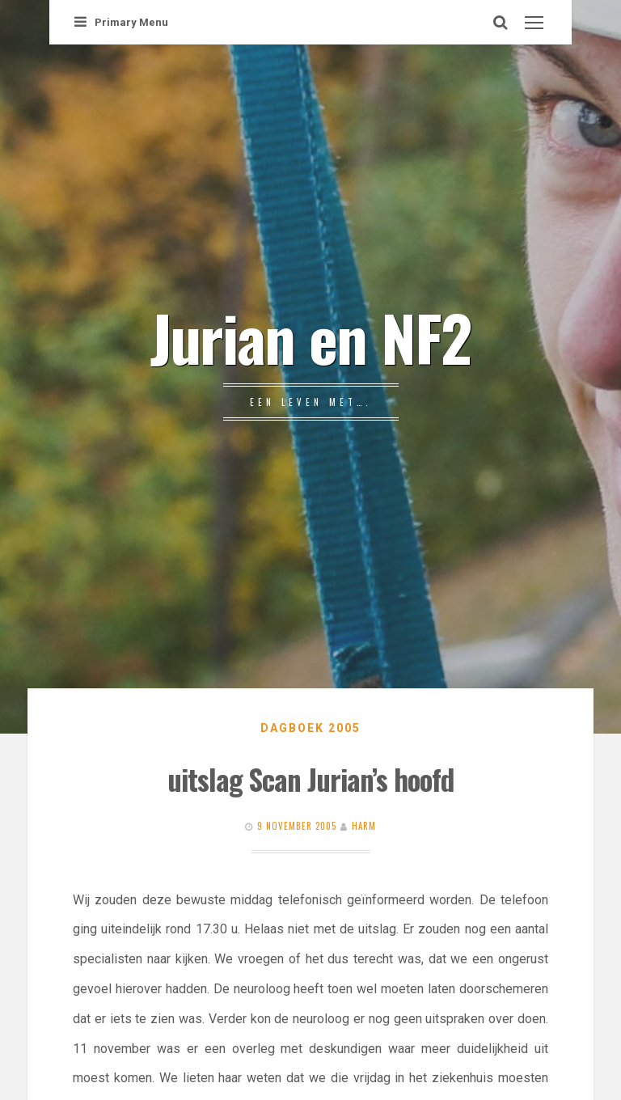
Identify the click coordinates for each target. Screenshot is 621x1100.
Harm (364, 825)
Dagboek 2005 (310, 727)
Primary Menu (121, 22)
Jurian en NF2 (310, 336)
